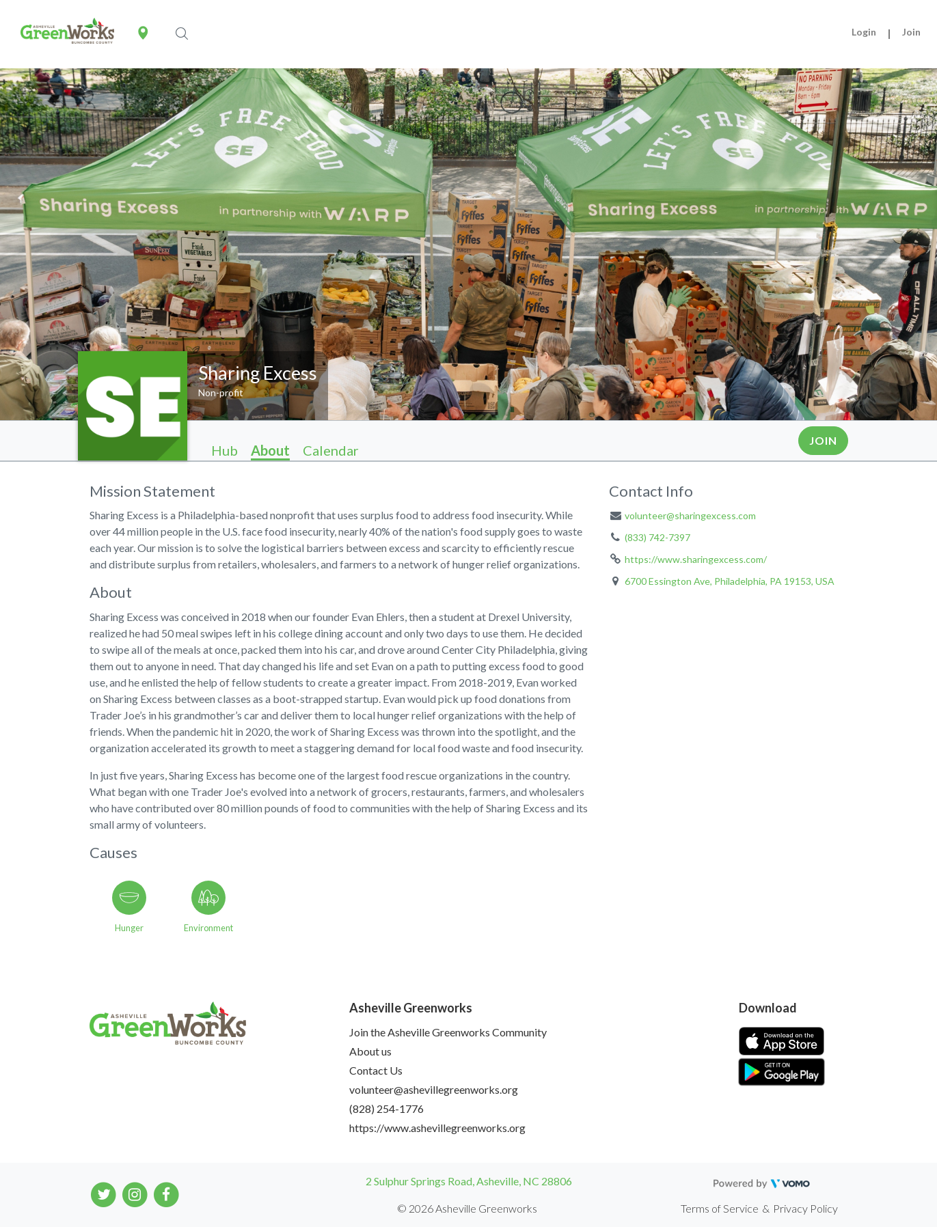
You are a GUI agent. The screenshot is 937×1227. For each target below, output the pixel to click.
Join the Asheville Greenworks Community (448, 1031)
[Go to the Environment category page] (208, 904)
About (270, 450)
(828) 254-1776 (386, 1108)
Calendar (331, 450)
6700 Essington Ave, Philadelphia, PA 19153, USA (729, 581)
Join (911, 32)
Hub (224, 450)
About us (370, 1051)
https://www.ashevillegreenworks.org (437, 1127)
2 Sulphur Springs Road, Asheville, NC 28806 (469, 1180)
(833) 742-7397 (657, 537)
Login (864, 32)
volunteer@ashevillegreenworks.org (433, 1089)
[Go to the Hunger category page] (129, 904)
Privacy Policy (805, 1208)
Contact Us (376, 1070)
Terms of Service (720, 1208)
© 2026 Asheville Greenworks (467, 1208)
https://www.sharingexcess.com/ (696, 559)
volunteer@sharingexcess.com (690, 515)
